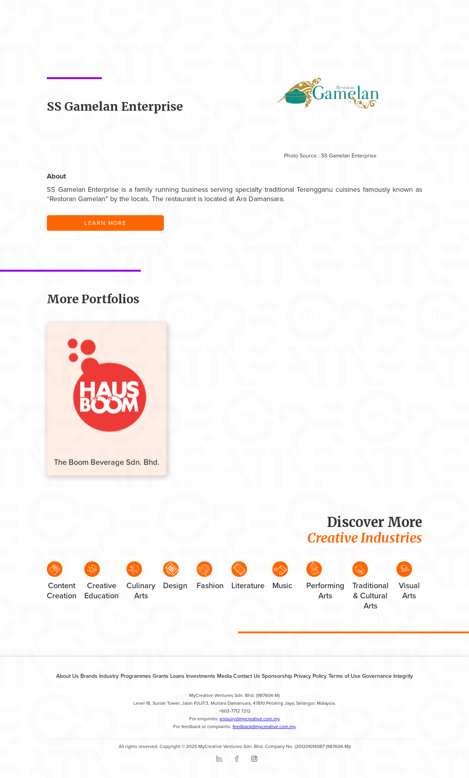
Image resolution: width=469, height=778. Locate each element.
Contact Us (246, 676)
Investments (200, 676)
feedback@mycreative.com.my (264, 727)
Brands (89, 676)
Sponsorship (277, 676)
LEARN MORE (105, 222)
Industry (109, 676)
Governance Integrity (387, 676)
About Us (67, 676)
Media (224, 676)
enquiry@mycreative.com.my (250, 719)
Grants (161, 676)
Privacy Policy (310, 676)
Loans (177, 676)
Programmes (136, 676)
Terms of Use (345, 676)
